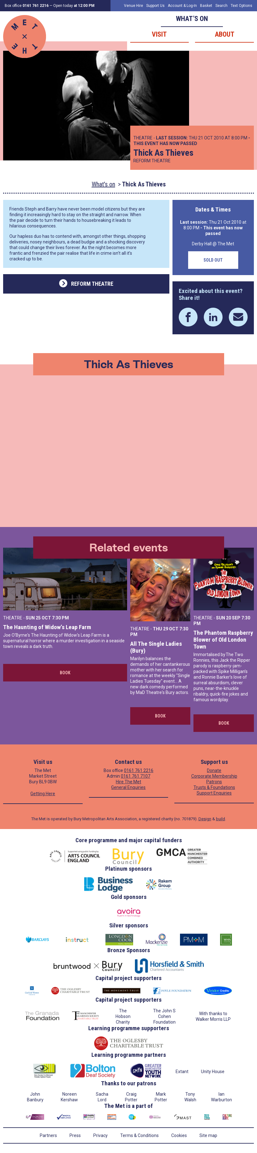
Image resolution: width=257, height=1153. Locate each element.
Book (65, 672)
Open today (74, 5)
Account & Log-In (182, 5)
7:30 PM (60, 617)
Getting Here (42, 793)
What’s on (192, 19)
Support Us (155, 5)
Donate (214, 770)
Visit (159, 34)
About (224, 34)
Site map (208, 1135)
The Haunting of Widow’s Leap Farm (47, 627)
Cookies (179, 1135)
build (220, 818)
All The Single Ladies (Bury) (156, 647)
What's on (103, 184)
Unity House (212, 1071)
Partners (48, 1135)
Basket (206, 5)
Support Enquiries (214, 793)
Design (204, 818)
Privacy (100, 1135)
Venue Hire (133, 5)
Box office (27, 5)
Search (221, 5)
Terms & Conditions (139, 1135)
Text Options (241, 5)
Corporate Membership (214, 776)
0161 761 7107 (135, 776)
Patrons (214, 781)
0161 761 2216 (138, 770)
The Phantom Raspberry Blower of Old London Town (223, 639)
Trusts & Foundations (214, 787)
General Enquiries (128, 787)
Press (75, 1135)
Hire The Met (128, 781)
